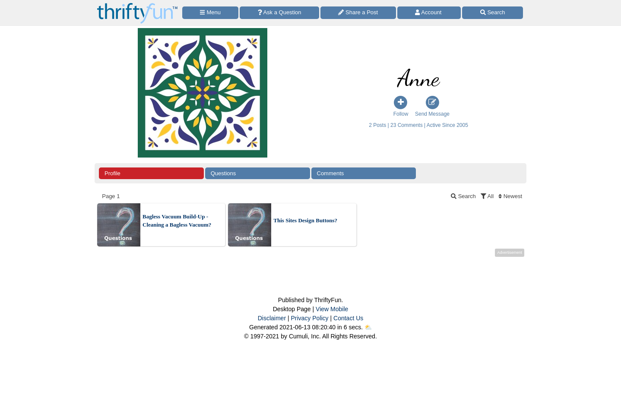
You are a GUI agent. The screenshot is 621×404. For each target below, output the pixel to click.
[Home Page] (137, 5)
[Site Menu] (210, 12)
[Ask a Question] (279, 12)
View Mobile (332, 309)
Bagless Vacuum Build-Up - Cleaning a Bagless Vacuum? (177, 220)
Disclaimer (272, 318)
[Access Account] (429, 12)
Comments (330, 173)
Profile (112, 173)
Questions (223, 173)
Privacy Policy (309, 318)
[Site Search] (492, 12)
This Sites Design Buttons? (305, 220)
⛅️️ (368, 327)
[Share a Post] (358, 12)
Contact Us (348, 318)
